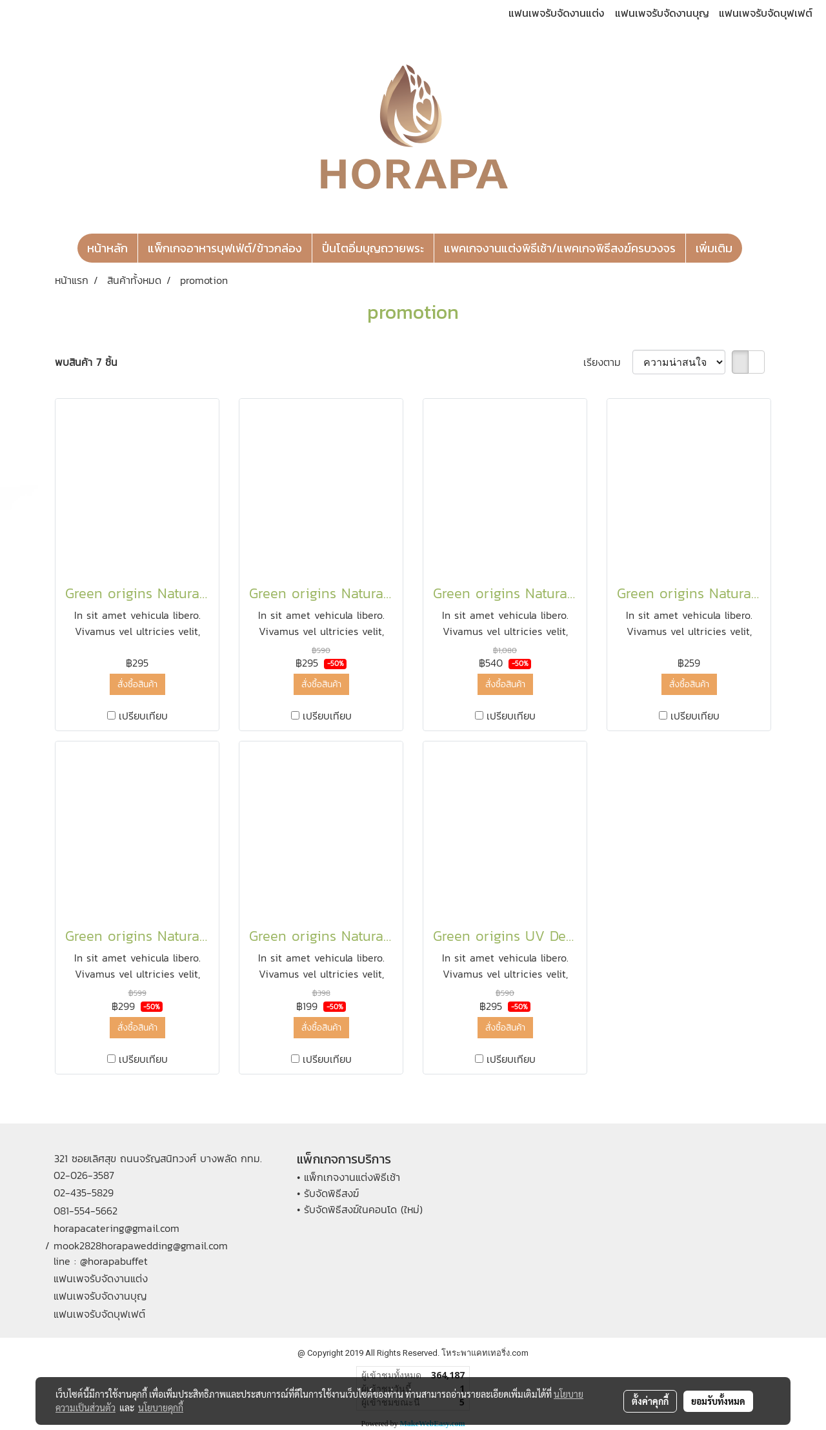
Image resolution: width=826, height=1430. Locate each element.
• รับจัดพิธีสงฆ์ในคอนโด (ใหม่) (360, 1209)
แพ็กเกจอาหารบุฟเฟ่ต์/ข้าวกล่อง (225, 248)
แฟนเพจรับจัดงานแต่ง (556, 13)
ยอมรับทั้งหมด (718, 1401)
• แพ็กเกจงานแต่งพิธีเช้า (348, 1177)
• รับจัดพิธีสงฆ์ (328, 1193)
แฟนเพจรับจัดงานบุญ (662, 13)
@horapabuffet (114, 1261)
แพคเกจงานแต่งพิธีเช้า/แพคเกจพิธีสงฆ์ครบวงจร (560, 248)
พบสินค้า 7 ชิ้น (86, 362)
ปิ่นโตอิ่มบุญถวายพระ (373, 248)
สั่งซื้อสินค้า (137, 684)
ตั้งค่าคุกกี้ (650, 1401)
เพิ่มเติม (714, 248)
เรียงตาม (607, 362)
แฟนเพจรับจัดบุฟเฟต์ (765, 13)
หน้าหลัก (107, 248)
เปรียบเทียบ (143, 715)
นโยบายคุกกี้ (160, 1407)
